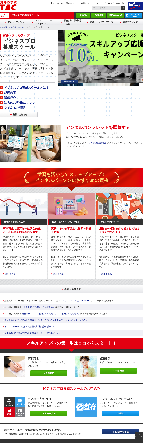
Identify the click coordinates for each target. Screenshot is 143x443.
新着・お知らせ (20, 114)
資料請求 (84, 15)
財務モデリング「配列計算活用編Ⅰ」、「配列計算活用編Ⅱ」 (51, 313)
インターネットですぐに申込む (135, 15)
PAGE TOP (138, 436)
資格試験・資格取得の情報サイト (13, 27)
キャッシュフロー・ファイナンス (44, 22)
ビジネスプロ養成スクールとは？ (26, 87)
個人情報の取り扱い (97, 143)
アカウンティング (16, 22)
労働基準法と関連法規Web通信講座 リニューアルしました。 (32, 333)
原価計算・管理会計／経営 (73, 22)
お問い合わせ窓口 (118, 3)
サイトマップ (100, 3)
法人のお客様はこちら (19, 102)
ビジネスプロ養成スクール (24, 15)
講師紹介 (10, 97)
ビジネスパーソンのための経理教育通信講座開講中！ (29, 326)
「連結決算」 (48, 307)
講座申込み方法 (116, 15)
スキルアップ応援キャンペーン (76, 300)
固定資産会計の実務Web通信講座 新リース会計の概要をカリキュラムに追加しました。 (46, 320)
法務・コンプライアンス (101, 22)
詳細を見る (10, 274)
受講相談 (99, 15)
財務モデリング (130, 22)
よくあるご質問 (14, 107)
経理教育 (10, 92)
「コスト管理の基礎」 (31, 307)
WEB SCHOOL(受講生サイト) (65, 3)
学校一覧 (85, 3)
